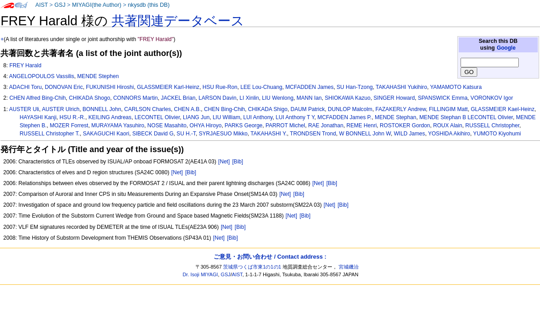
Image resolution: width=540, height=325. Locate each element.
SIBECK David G (152, 133)
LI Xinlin (249, 98)
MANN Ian (309, 98)
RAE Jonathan (325, 125)
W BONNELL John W (365, 133)
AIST (41, 5)
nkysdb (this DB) (149, 5)
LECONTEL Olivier (157, 117)
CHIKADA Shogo (89, 98)
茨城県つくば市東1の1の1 (252, 266)
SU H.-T (186, 133)
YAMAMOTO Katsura (455, 87)
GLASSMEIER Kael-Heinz (503, 109)
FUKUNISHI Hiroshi (110, 87)
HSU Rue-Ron (219, 87)
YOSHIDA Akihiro (449, 133)
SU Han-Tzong (355, 87)
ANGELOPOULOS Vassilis (41, 76)
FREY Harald (25, 65)
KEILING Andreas (109, 117)
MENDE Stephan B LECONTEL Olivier (466, 117)
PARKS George (244, 125)
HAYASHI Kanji (38, 117)
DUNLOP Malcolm (350, 109)
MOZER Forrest (69, 125)
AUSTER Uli (24, 109)
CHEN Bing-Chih (224, 109)
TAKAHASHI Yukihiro (401, 87)
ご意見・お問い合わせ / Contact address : (270, 256)
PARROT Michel (285, 125)
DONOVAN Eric (64, 87)
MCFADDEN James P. (344, 117)
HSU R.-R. (72, 117)
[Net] (224, 161)
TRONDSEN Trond (313, 133)
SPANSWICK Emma (442, 98)
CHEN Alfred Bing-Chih (37, 98)
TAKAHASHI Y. (269, 133)
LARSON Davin (218, 98)
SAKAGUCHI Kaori (106, 133)
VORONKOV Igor (491, 98)
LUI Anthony (258, 117)
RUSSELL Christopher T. (50, 133)
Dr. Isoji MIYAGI (200, 274)
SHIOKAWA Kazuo (347, 98)
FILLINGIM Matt (448, 109)
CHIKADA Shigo (267, 109)
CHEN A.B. (187, 109)
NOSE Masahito (166, 125)
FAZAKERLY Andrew (400, 109)
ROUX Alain (447, 125)
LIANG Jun (196, 117)
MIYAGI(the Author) (96, 5)
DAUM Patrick (307, 109)
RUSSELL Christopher (492, 125)
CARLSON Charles (147, 109)
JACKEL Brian (178, 98)
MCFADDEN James (309, 87)
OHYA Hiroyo (206, 125)
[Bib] (237, 161)
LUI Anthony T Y (295, 117)
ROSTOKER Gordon (405, 125)
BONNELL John (102, 109)
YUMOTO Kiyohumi (497, 133)
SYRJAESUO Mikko (223, 133)
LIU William (226, 117)
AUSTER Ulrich (60, 109)
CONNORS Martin (135, 98)
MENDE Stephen (98, 76)
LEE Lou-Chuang (261, 87)
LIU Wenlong (277, 98)
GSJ (59, 5)
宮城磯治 (348, 266)
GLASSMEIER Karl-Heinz (168, 87)
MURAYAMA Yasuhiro (117, 125)
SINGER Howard (393, 98)
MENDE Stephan (395, 117)
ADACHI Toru (25, 87)
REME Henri (361, 125)
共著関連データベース (178, 21)
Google (506, 48)
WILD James (409, 133)
